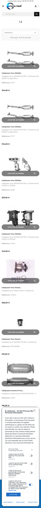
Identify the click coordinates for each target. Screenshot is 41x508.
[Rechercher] (20, 14)
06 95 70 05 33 (27, 1)
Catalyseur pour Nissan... (11, 287)
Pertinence (20, 32)
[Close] (35, 411)
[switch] (31, 456)
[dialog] (20, 456)
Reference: (6, 83)
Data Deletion (8, 502)
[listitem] (20, 449)
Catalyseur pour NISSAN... (12, 73)
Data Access (20, 502)
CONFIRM (13, 494)
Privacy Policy (33, 502)
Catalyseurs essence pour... (13, 390)
